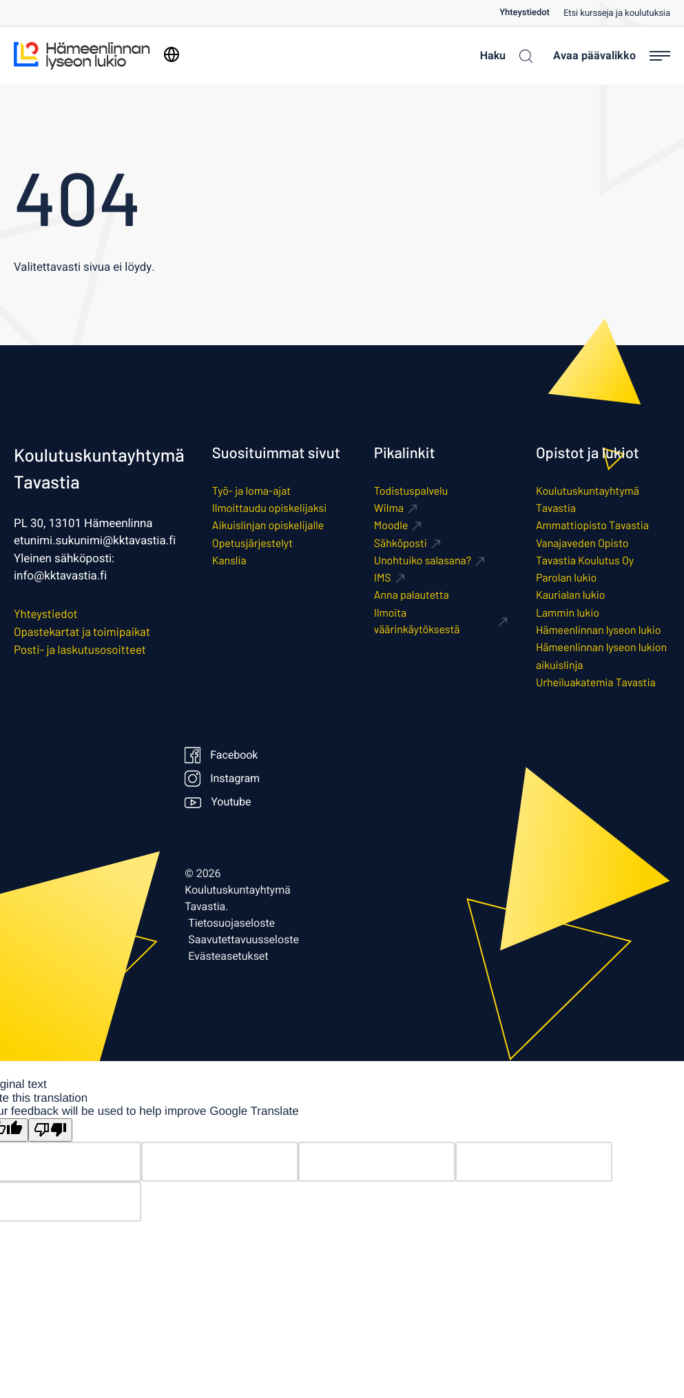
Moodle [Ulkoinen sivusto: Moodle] (391, 525)
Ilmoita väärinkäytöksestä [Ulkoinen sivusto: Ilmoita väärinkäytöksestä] (417, 621)
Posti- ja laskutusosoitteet (80, 650)
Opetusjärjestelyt (252, 543)
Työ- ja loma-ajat (251, 490)
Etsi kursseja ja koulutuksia (616, 13)
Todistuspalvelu (411, 490)
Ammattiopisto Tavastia (592, 525)
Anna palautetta (411, 595)
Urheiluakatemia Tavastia (596, 682)
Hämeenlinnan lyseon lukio (598, 630)
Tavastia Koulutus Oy (585, 560)
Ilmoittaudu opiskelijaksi (269, 508)
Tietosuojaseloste (231, 923)
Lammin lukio (567, 612)
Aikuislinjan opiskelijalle (268, 525)
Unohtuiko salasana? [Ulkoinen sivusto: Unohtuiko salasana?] (422, 560)
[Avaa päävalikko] (611, 56)
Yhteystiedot (524, 12)
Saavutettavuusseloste (243, 940)
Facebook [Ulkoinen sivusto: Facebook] (220, 755)
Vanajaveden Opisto (582, 543)
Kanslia (229, 560)
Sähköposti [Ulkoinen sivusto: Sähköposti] (400, 543)
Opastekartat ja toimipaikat (82, 632)
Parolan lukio (566, 577)
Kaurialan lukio (570, 595)
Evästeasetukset (228, 956)
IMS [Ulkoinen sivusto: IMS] (382, 577)
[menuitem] (531, 12)
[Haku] (502, 56)
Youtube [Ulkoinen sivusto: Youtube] (218, 802)
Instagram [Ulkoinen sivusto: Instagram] (220, 778)
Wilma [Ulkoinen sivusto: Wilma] (389, 508)
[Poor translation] (50, 1130)
